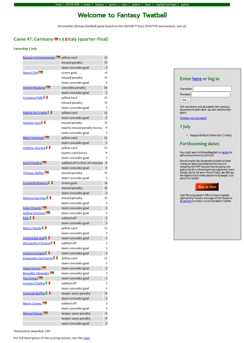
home (59, 4)
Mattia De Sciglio (35, 113)
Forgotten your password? (193, 118)
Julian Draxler (32, 208)
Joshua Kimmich (34, 213)
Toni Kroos (30, 278)
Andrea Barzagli (34, 238)
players (136, 4)
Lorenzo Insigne (34, 253)
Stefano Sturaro (34, 148)
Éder (26, 218)
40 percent (186, 201)
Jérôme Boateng (34, 88)
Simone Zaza (32, 123)
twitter (225, 152)
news (148, 4)
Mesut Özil (30, 73)
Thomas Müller (33, 173)
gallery (185, 4)
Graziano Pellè (33, 98)
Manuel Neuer (33, 314)
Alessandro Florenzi (37, 243)
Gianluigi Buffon (34, 293)
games (113, 4)
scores (87, 4)
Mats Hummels (33, 138)
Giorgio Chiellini (34, 283)
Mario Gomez (32, 304)
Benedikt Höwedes (36, 273)
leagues (99, 4)
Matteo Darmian (34, 198)
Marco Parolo (32, 228)
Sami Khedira (32, 163)
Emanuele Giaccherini (38, 258)
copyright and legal (166, 4)
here (197, 79)
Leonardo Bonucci (35, 183)
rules (124, 4)
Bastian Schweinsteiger (39, 58)
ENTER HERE (72, 4)
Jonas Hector (32, 268)
